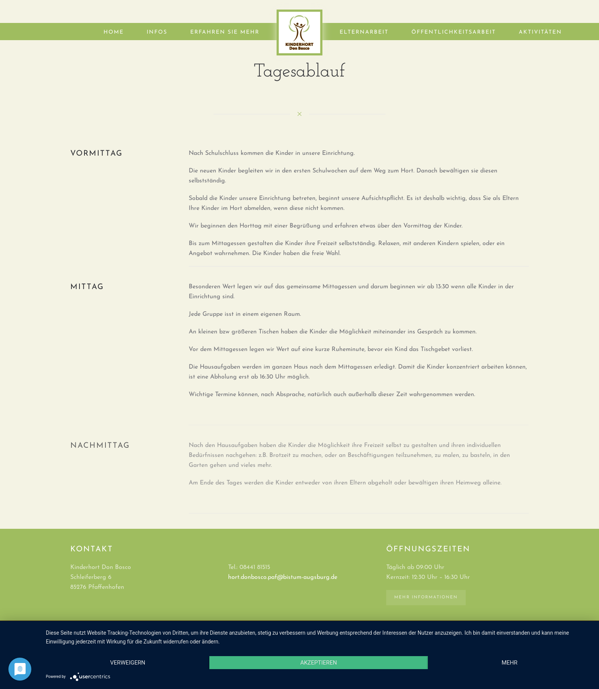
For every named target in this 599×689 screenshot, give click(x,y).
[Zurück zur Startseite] (299, 32)
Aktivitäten (540, 32)
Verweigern (127, 662)
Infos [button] (157, 32)
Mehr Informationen (426, 597)
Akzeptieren (318, 662)
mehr (510, 662)
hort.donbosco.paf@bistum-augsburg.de (282, 577)
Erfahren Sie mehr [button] (224, 32)
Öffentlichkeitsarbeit (453, 32)
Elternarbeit (364, 32)
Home (114, 32)
